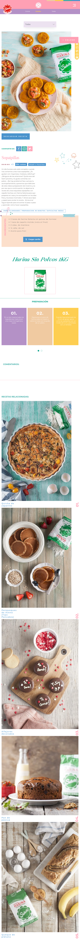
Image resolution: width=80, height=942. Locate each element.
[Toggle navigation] (74, 5)
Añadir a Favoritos (37, 164)
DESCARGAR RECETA (16, 136)
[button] (38, 350)
